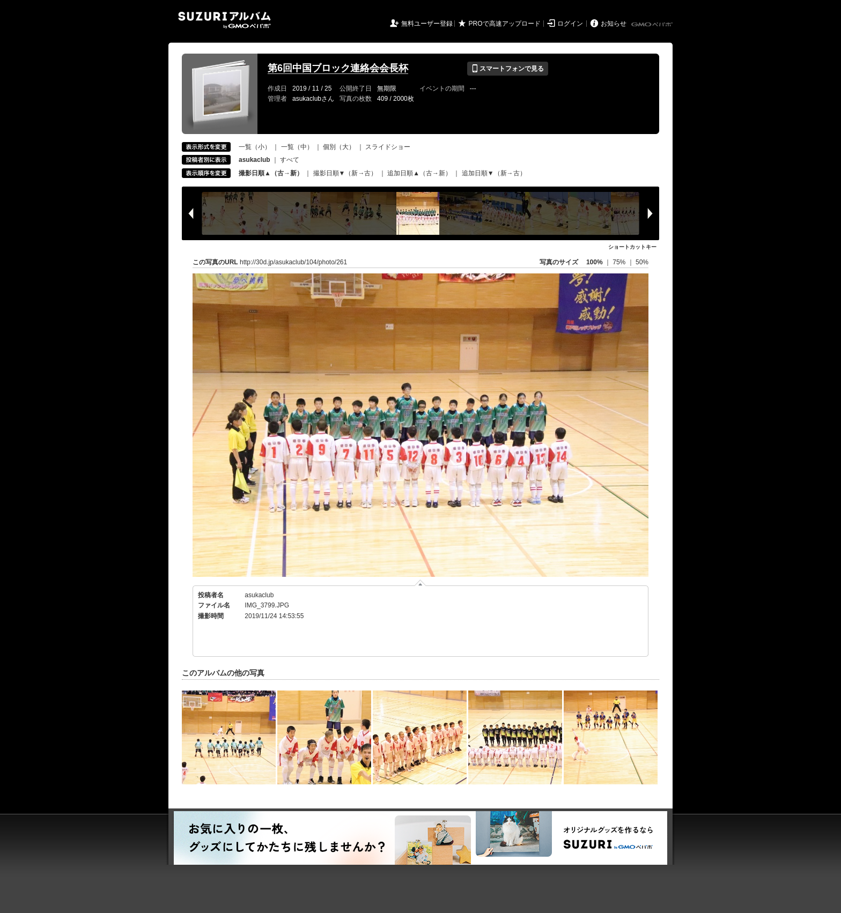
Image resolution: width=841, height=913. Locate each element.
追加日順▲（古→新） (419, 173)
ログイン (570, 23)
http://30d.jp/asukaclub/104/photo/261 (293, 262)
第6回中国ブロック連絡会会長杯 (338, 68)
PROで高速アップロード (505, 23)
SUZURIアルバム (224, 20)
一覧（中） (297, 147)
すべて (289, 160)
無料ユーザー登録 (427, 23)
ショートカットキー (632, 247)
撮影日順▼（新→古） (345, 173)
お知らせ (613, 23)
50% (642, 262)
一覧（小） (255, 147)
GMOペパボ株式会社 (652, 24)
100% (594, 262)
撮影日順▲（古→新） (271, 173)
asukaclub (259, 595)
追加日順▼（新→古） (494, 173)
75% (620, 262)
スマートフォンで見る (507, 69)
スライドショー (387, 147)
